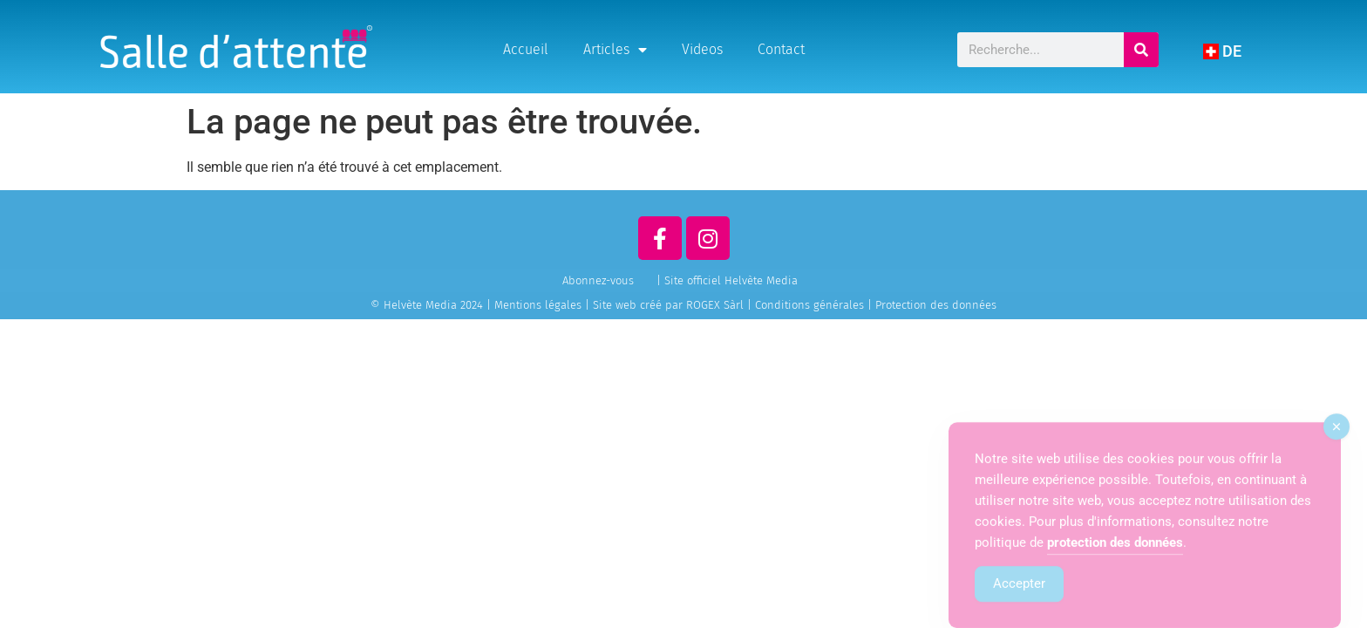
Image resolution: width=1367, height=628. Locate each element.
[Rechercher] (1141, 49)
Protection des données (935, 304)
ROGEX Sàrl (715, 304)
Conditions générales (809, 304)
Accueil (525, 49)
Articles (615, 49)
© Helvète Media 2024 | (432, 304)
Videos (702, 49)
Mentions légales (537, 304)
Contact (781, 49)
